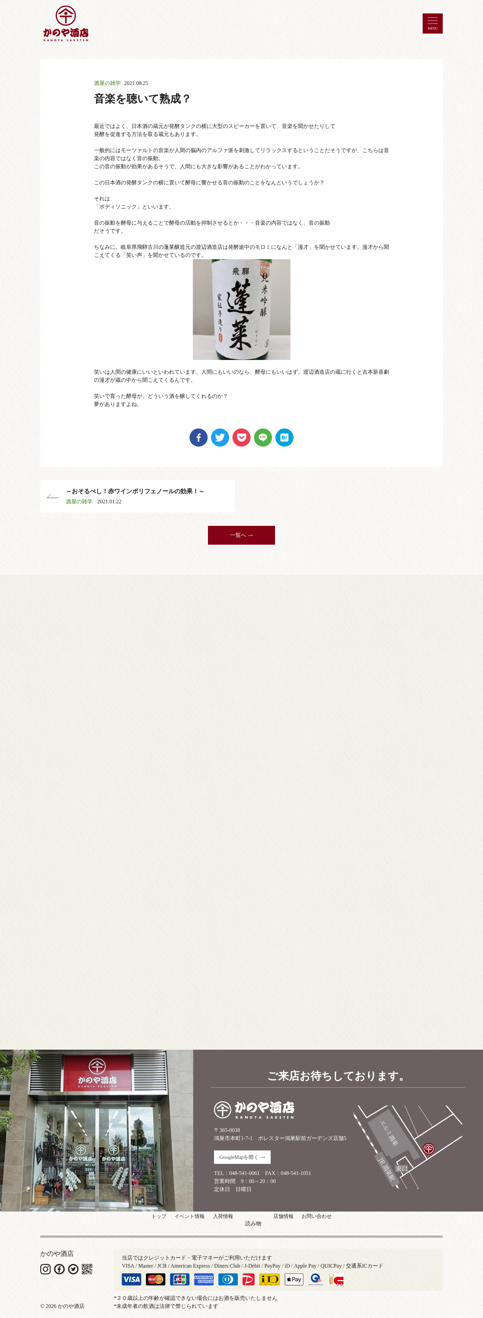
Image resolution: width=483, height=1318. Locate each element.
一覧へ (241, 532)
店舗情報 (292, 1220)
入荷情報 (222, 1220)
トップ (139, 1220)
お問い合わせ (335, 1220)
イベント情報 (180, 1220)
